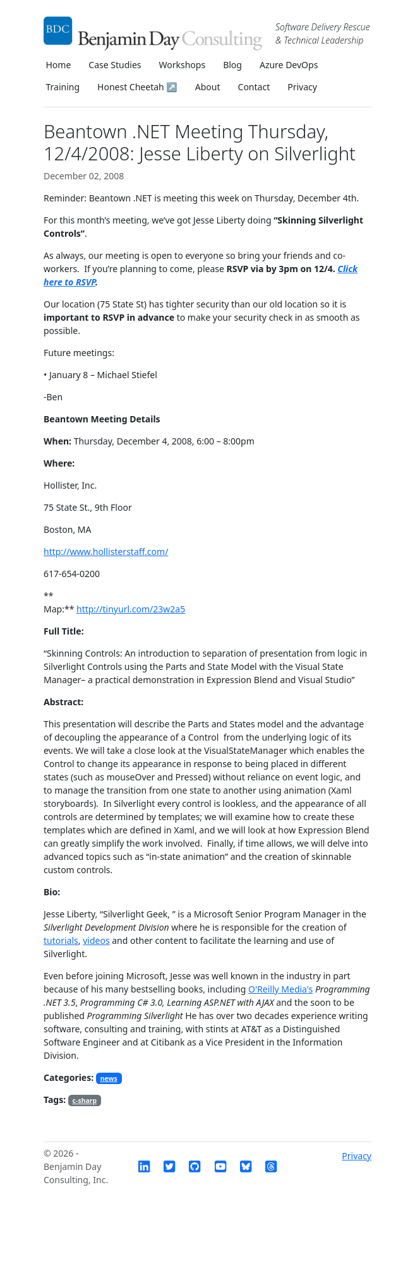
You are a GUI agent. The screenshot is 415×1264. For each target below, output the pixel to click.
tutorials (61, 940)
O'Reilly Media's (280, 989)
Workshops (182, 65)
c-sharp (85, 1100)
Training (63, 87)
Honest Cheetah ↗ (137, 87)
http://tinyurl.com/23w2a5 (130, 609)
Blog (232, 65)
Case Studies (114, 65)
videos (96, 940)
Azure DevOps (289, 65)
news (108, 1078)
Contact (254, 87)
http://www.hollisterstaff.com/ (106, 551)
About (207, 87)
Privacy (302, 87)
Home (58, 65)
